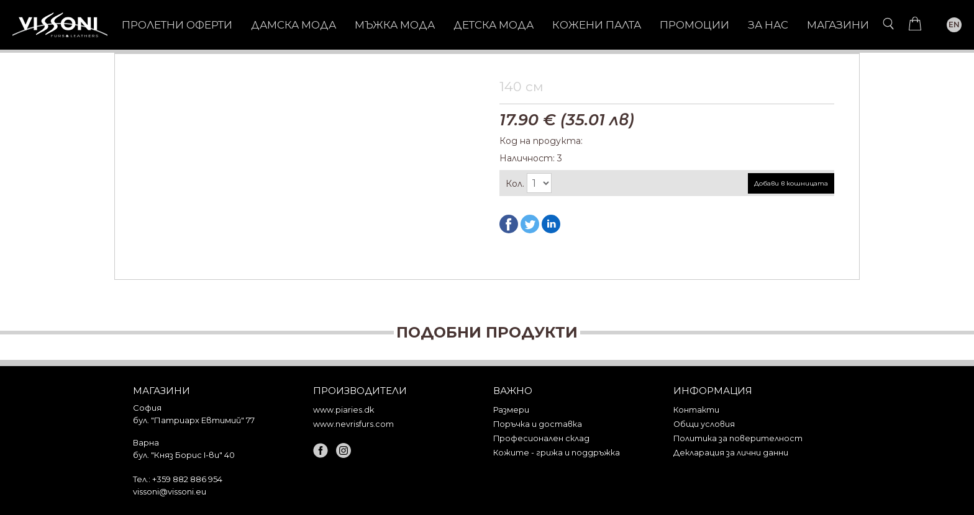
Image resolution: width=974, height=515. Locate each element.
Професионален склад (541, 438)
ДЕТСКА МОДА (493, 25)
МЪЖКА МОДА (395, 25)
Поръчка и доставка (537, 424)
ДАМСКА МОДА (293, 25)
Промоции (694, 25)
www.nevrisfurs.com (353, 424)
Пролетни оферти (177, 25)
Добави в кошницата (791, 183)
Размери (511, 409)
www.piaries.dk (343, 409)
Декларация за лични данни (730, 452)
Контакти (696, 409)
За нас (768, 25)
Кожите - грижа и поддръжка (556, 452)
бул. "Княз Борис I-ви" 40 (184, 455)
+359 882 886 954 (187, 479)
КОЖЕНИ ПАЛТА (596, 25)
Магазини (838, 25)
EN (954, 24)
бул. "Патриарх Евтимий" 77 (194, 420)
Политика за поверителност (738, 438)
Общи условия (704, 424)
